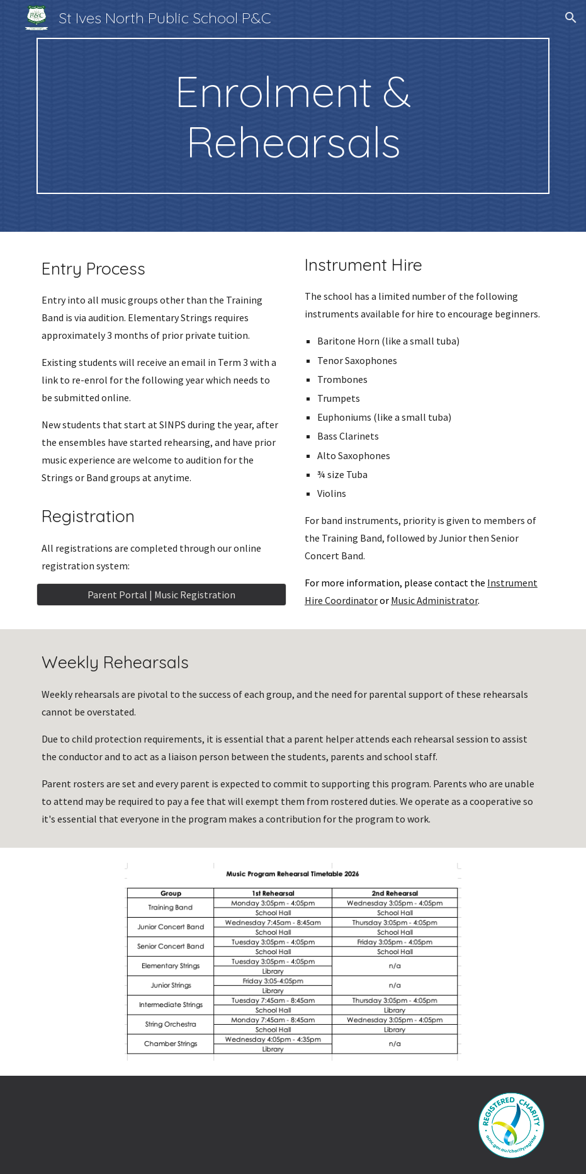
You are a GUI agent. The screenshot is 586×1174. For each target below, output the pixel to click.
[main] (293, 116)
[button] (571, 18)
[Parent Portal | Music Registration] (161, 595)
